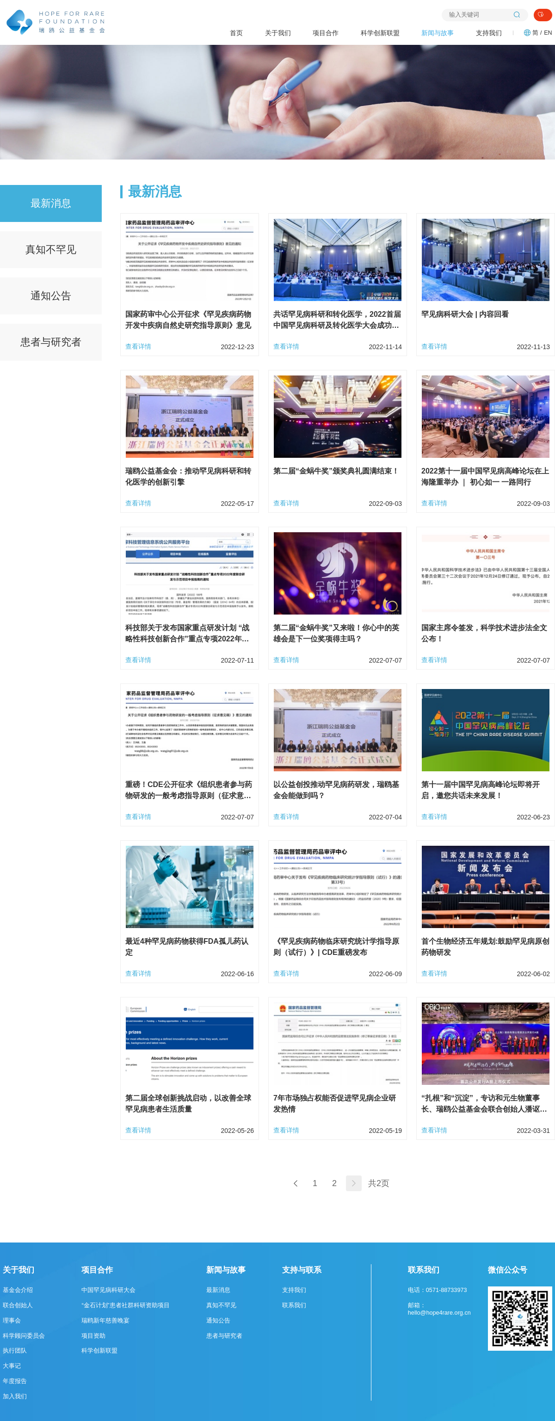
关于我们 (278, 33)
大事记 (12, 1366)
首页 (236, 33)
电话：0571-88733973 (437, 1290)
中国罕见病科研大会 (108, 1290)
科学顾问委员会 (24, 1336)
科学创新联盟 (380, 33)
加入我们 (15, 1396)
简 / (537, 33)
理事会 (12, 1320)
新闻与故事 (437, 33)
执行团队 (15, 1350)
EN (548, 33)
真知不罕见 (50, 249)
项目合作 (326, 33)
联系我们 (294, 1305)
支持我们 (489, 33)
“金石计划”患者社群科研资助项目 (125, 1305)
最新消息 (51, 203)
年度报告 (15, 1381)
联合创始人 (18, 1305)
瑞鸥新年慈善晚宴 (105, 1320)
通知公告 (51, 295)
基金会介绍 (18, 1290)
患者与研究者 (50, 342)
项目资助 (93, 1336)
